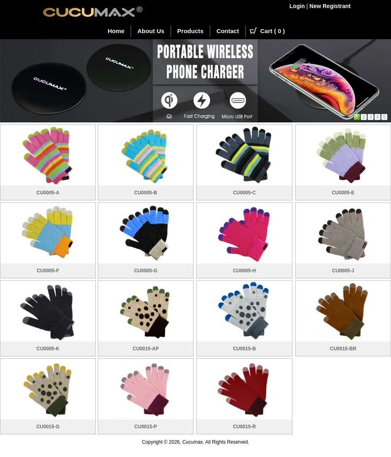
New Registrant (330, 6)
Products (190, 30)
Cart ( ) (272, 30)
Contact (228, 30)
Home (116, 30)
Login (297, 6)
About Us (150, 30)
